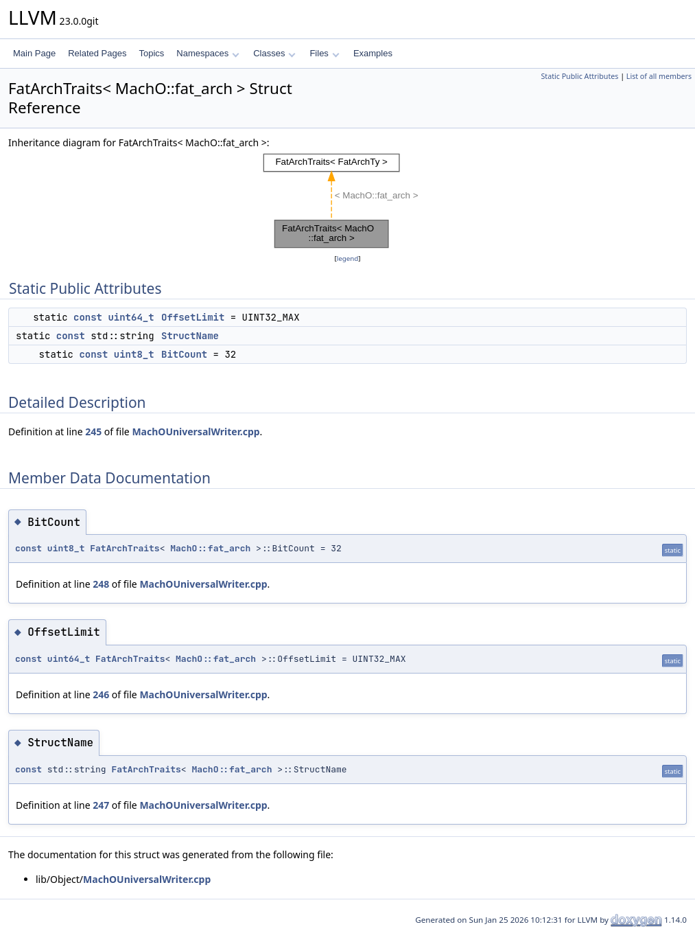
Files (324, 53)
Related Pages (97, 53)
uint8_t (134, 354)
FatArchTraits (124, 548)
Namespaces (207, 53)
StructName (190, 336)
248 (101, 583)
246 (101, 694)
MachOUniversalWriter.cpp (195, 431)
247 (101, 805)
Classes (274, 53)
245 (93, 431)
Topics (151, 53)
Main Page (34, 53)
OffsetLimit (192, 317)
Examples (372, 53)
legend (348, 258)
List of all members (659, 76)
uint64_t (131, 317)
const (87, 317)
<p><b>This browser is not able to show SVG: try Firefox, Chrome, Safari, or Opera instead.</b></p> (347, 200)
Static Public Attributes (579, 76)
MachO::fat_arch (210, 548)
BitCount (184, 354)
